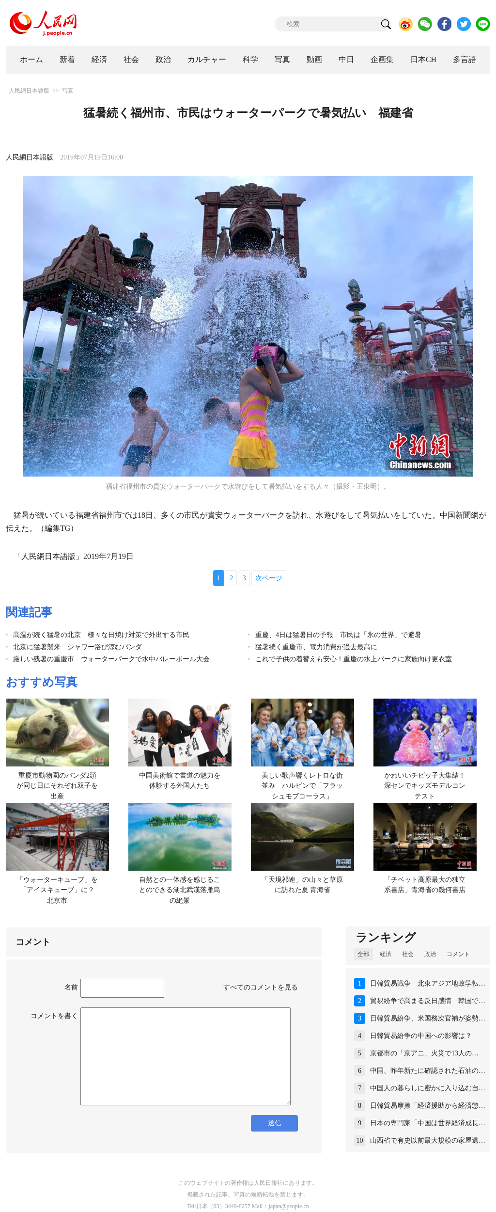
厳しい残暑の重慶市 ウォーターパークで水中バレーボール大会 (111, 659)
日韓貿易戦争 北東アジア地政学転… (427, 983)
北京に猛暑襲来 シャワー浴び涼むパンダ (77, 647)
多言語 (464, 59)
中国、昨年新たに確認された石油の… (427, 1070)
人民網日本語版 (29, 90)
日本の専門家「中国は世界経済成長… (427, 1123)
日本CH (423, 59)
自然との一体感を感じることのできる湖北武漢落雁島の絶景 (179, 890)
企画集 (382, 59)
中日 (346, 59)
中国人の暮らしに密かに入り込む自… (427, 1088)
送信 (274, 1123)
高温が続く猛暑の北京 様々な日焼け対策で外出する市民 (101, 634)
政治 (163, 59)
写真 (282, 59)
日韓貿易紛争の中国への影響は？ (421, 1035)
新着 (67, 59)
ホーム (31, 59)
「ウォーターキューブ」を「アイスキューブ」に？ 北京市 (58, 890)
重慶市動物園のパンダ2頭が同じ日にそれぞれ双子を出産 (57, 786)
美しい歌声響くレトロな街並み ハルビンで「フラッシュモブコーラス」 (302, 786)
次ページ (268, 578)
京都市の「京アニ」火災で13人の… (424, 1053)
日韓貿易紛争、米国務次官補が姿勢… (427, 1018)
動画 (314, 59)
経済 (99, 59)
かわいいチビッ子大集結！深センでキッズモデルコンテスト (424, 786)
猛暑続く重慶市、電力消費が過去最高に (316, 647)
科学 (250, 59)
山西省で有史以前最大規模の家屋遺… (427, 1140)
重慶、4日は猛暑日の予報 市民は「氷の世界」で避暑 (338, 634)
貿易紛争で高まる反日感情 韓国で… (427, 1001)
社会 (131, 59)
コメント (458, 954)
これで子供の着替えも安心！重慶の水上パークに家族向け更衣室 (353, 659)
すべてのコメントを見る (260, 987)
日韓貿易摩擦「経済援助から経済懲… (427, 1105)
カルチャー (206, 59)
